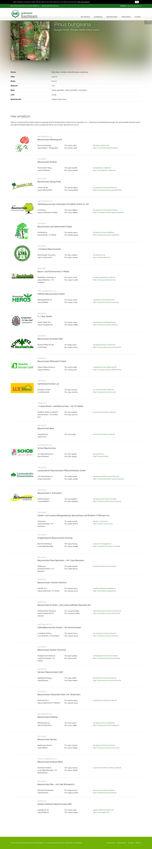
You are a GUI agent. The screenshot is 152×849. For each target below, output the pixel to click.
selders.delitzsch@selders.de (103, 810)
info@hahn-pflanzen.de (101, 145)
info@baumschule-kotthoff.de (103, 232)
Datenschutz (121, 843)
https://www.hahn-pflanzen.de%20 (105, 148)
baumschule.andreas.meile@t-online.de (107, 768)
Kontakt (137, 16)
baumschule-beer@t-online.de (104, 434)
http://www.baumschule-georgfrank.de (107, 190)
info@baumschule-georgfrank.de (105, 187)
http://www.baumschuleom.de (104, 280)
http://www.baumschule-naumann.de (106, 613)
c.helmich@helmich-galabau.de (104, 588)
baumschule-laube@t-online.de (104, 412)
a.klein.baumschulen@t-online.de (104, 700)
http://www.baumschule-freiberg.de (106, 725)
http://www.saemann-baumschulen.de (107, 680)
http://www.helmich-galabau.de (104, 591)
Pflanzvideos (126, 16)
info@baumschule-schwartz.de (104, 345)
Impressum (111, 843)
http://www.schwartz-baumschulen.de (107, 347)
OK (137, 2)
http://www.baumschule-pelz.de (105, 793)
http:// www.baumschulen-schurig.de (106, 546)
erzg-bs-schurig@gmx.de (102, 544)
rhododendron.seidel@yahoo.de (104, 322)
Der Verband (85, 16)
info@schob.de (98, 454)
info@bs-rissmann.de (100, 521)
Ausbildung (98, 16)
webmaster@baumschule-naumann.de (107, 611)
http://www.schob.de (100, 456)
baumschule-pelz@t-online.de (104, 790)
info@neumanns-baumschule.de (104, 566)
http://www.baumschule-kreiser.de (105, 636)
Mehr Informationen (83, 2)
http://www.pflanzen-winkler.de (104, 170)
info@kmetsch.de (99, 255)
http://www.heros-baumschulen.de (105, 302)
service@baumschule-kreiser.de (104, 633)
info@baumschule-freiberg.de (103, 723)
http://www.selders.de (101, 812)
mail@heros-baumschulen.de (103, 300)
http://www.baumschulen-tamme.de (106, 748)
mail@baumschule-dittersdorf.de (105, 367)
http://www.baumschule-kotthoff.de (106, 235)
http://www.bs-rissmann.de (103, 524)
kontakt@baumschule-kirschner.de (105, 656)
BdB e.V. (138, 843)
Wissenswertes (111, 16)
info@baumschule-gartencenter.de (105, 210)
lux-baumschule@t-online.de (103, 390)
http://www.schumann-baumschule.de (107, 501)
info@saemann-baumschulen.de (104, 678)
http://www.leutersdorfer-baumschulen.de (108, 479)
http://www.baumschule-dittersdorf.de (107, 370)
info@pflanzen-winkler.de (102, 168)
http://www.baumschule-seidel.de (105, 325)
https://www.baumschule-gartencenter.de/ (108, 212)
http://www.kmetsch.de (101, 257)
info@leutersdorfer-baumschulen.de (106, 476)
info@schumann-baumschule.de (104, 499)
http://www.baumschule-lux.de (104, 392)
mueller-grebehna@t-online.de (104, 277)
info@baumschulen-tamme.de (104, 745)
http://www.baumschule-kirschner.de (106, 658)
